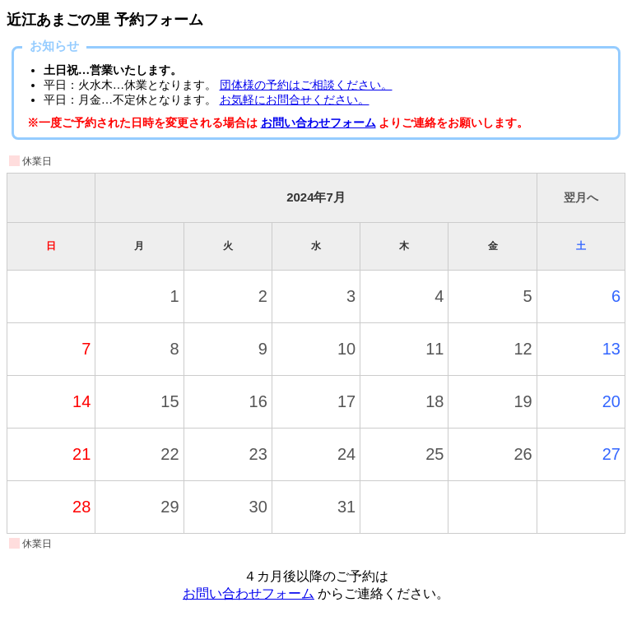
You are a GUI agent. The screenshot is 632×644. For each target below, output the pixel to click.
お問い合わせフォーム (318, 123)
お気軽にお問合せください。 (294, 100)
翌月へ (581, 197)
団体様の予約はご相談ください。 (306, 85)
